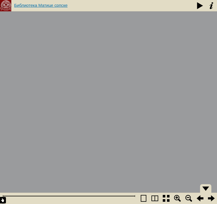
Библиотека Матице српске (41, 5)
